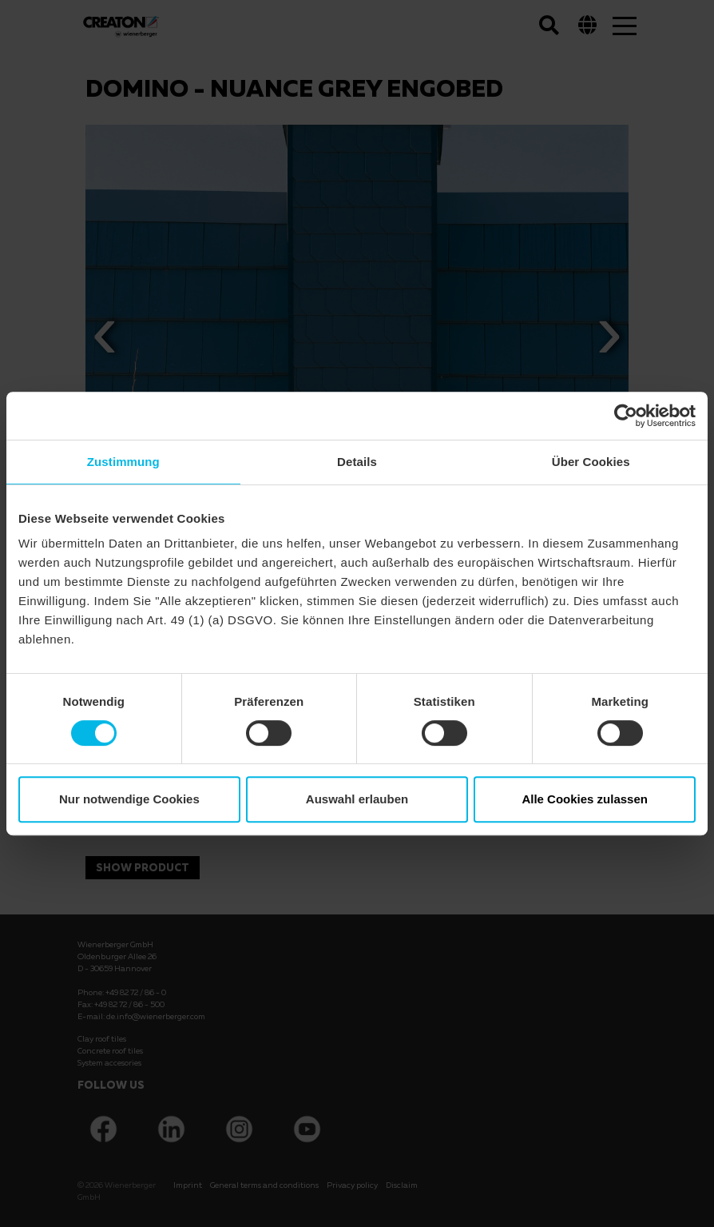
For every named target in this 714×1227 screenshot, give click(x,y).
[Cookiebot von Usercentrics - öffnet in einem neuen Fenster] (626, 416)
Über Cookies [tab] (591, 461)
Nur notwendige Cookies (129, 799)
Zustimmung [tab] (123, 461)
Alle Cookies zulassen (585, 799)
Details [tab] (357, 461)
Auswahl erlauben (357, 799)
